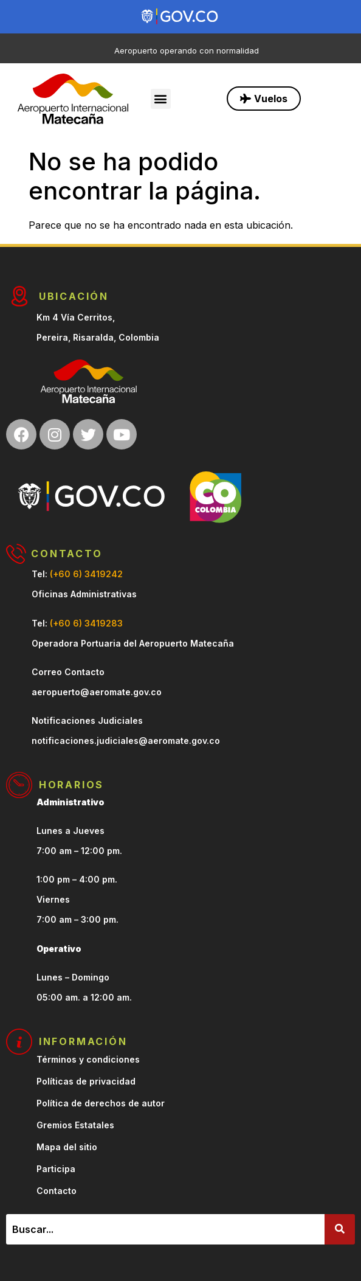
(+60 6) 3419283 (86, 623)
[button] (161, 99)
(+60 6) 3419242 (86, 574)
